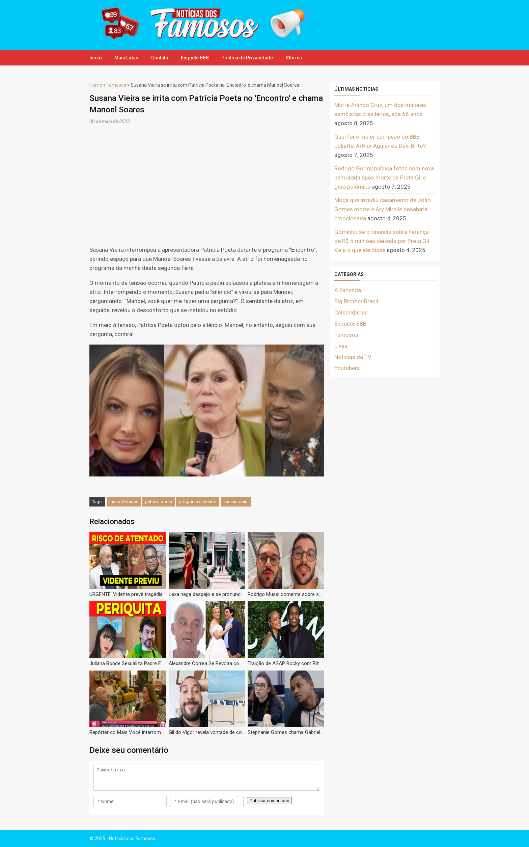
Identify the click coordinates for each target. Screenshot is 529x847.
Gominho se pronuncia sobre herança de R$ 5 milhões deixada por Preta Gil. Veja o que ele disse (382, 240)
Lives (340, 346)
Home (95, 85)
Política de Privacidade (251, 57)
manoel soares (123, 501)
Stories (298, 57)
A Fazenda (347, 290)
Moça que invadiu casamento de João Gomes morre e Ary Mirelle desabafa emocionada (382, 209)
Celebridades (351, 312)
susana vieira (236, 501)
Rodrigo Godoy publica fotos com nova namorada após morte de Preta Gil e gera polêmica (384, 177)
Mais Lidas (127, 57)
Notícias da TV (352, 357)
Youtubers (347, 368)
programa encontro (198, 501)
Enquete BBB (198, 57)
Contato (161, 57)
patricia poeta (158, 501)
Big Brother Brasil (356, 301)
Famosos (116, 85)
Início (95, 57)
